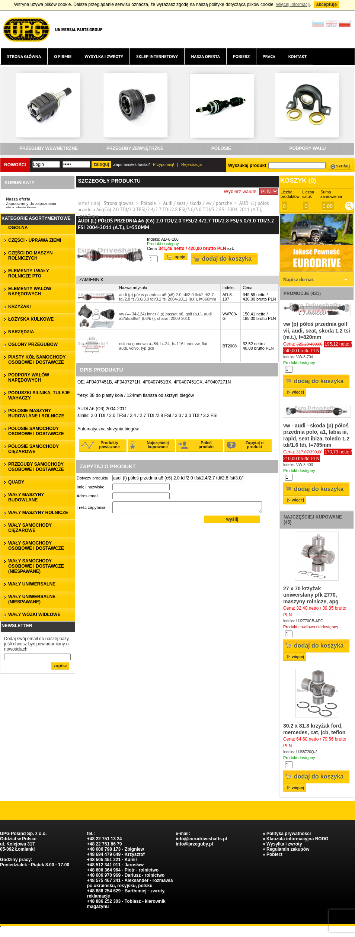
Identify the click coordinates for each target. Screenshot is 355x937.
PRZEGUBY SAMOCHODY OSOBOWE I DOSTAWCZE (36, 467)
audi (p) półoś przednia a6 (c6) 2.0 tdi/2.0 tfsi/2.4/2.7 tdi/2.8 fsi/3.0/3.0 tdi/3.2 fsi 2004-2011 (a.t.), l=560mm (167, 296)
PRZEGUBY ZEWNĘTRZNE (134, 148)
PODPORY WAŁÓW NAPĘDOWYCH (28, 377)
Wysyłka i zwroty (103, 56)
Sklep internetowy (157, 56)
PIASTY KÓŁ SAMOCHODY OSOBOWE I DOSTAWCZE (36, 359)
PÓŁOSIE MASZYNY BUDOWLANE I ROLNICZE (36, 413)
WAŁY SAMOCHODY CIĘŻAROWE (30, 528)
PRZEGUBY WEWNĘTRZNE (48, 148)
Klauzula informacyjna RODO (297, 838)
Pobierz (241, 56)
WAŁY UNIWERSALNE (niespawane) (31, 599)
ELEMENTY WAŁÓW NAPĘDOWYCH (29, 291)
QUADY (16, 482)
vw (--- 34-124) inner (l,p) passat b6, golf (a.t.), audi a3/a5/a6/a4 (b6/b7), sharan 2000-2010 (165, 316)
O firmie (62, 56)
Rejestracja (191, 164)
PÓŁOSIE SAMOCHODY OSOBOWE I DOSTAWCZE (36, 431)
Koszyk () (298, 180)
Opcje (180, 256)
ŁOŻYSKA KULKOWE (31, 319)
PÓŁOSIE (221, 148)
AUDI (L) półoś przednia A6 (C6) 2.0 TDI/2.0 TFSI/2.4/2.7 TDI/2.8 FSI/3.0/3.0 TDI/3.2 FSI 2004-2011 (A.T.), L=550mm (173, 209)
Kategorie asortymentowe (36, 218)
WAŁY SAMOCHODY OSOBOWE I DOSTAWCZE (36, 545)
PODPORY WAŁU (307, 148)
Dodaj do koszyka (227, 259)
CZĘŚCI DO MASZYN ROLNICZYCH (30, 255)
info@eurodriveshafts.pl (201, 838)
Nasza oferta (205, 56)
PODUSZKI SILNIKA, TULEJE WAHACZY (39, 395)
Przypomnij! (163, 164)
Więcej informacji (293, 4)
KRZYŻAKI (19, 306)
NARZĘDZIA (21, 331)
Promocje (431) (302, 293)
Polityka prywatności (288, 833)
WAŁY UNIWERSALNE (31, 584)
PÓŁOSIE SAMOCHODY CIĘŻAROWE (33, 449)
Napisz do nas (298, 279)
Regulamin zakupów (287, 849)
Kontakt (297, 56)
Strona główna (24, 56)
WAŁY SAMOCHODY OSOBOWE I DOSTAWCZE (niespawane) (36, 566)
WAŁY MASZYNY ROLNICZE (38, 512)
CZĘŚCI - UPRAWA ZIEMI (34, 240)
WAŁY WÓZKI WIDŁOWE (34, 614)
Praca (269, 56)
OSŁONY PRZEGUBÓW (33, 344)
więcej (298, 392)
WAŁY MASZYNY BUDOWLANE (26, 497)
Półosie (148, 203)
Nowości (15, 164)
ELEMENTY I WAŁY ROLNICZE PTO (28, 273)
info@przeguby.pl (194, 844)
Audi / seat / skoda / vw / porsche (197, 203)
